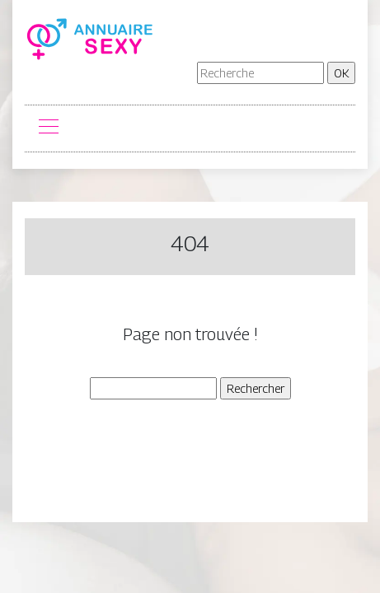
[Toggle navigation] (48, 128)
